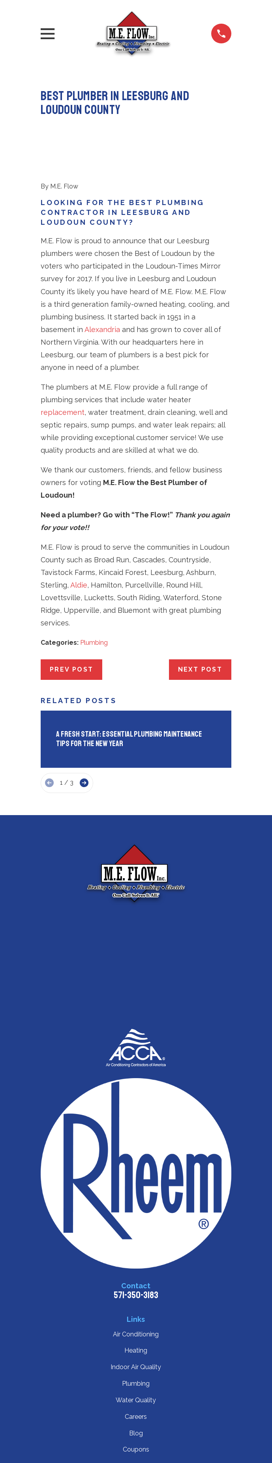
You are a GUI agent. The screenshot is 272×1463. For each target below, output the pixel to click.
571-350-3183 (136, 1295)
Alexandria (102, 329)
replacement (62, 412)
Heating (135, 1350)
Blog (136, 1433)
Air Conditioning (136, 1334)
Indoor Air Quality (136, 1367)
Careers (136, 1416)
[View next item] (84, 782)
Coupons (136, 1449)
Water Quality (136, 1400)
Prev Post (72, 669)
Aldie (78, 585)
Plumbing (94, 642)
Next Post (200, 669)
